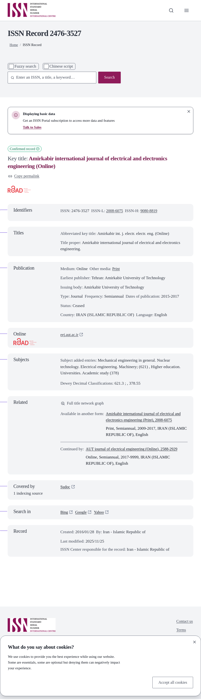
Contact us (184, 622)
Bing (64, 513)
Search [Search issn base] (109, 77)
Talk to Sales (32, 127)
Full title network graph (83, 404)
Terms (180, 631)
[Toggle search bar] (170, 10)
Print (116, 269)
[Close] (194, 641)
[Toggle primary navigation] (186, 10)
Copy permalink (24, 176)
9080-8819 (150, 211)
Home (14, 45)
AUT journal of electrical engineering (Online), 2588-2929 (134, 449)
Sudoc (65, 488)
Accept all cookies (172, 682)
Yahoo (100, 513)
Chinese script (61, 66)
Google (82, 513)
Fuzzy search (25, 66)
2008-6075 (115, 211)
